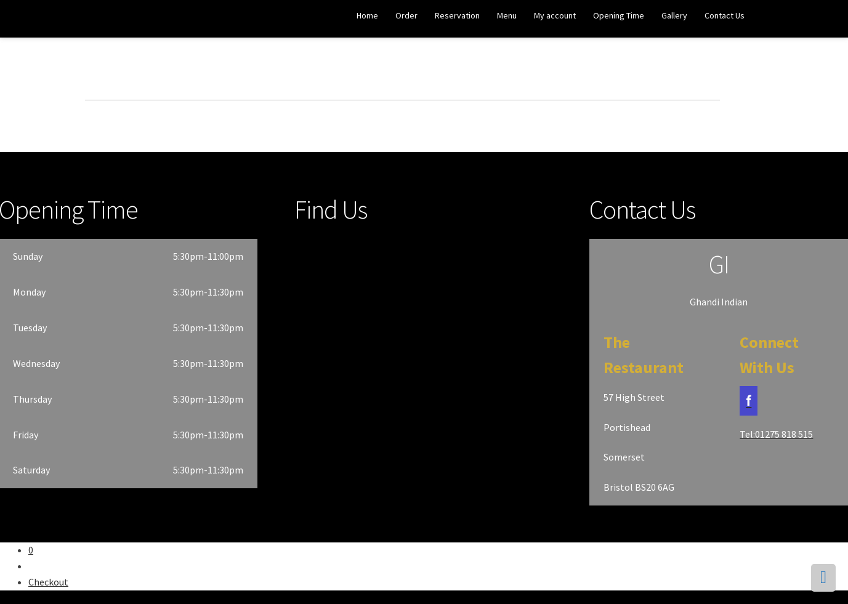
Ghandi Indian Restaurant (56, 19)
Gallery (674, 15)
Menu (507, 15)
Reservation (457, 15)
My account (555, 15)
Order (406, 15)
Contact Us (725, 15)
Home (367, 15)
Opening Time (618, 15)
